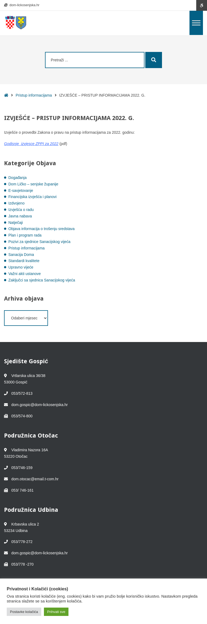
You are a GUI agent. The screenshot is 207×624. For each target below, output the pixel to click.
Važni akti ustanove (24, 274)
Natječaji (15, 222)
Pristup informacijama (34, 95)
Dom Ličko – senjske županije (33, 184)
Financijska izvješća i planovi (32, 197)
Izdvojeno (16, 203)
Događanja (17, 177)
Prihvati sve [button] (56, 612)
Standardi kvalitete (23, 261)
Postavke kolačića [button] (24, 612)
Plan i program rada (25, 235)
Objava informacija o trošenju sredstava (41, 229)
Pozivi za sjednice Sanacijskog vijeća (39, 241)
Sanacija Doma (21, 254)
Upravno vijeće (20, 267)
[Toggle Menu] (196, 22)
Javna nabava (20, 216)
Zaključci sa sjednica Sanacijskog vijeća (41, 280)
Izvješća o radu (21, 209)
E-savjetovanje (20, 190)
